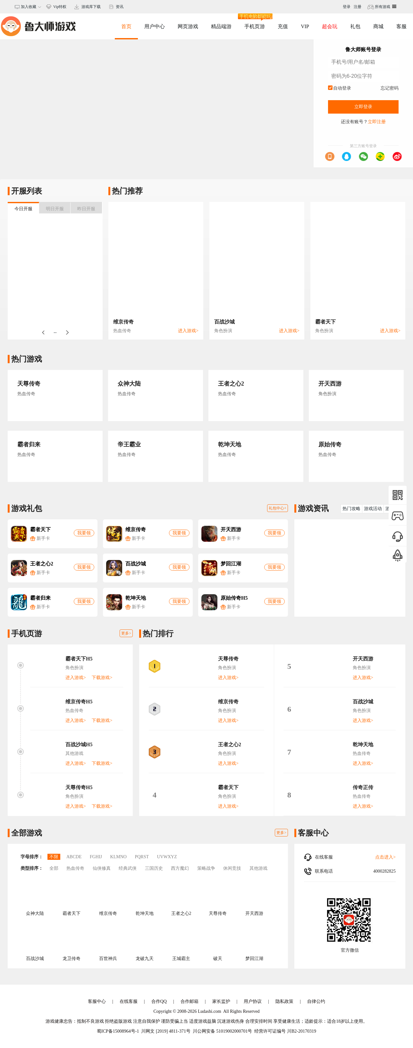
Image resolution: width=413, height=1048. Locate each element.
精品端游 (221, 26)
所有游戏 (382, 6)
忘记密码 (390, 88)
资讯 (119, 6)
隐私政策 (284, 1001)
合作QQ (159, 1001)
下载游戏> (102, 677)
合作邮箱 (189, 1001)
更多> (126, 633)
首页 (126, 26)
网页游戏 (188, 26)
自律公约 (316, 1001)
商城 (378, 26)
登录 (346, 6)
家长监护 (221, 1001)
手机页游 (254, 21)
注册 (357, 6)
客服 (401, 26)
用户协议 (253, 1001)
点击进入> (385, 857)
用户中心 (154, 26)
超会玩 (329, 26)
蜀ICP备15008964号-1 (118, 1031)
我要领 (84, 533)
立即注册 (377, 121)
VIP (305, 26)
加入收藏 (27, 6)
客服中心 (97, 1001)
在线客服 (129, 1001)
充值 (283, 26)
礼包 (355, 26)
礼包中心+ (277, 508)
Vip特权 (59, 6)
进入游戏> (188, 330)
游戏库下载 (91, 6)
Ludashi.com (210, 1011)
